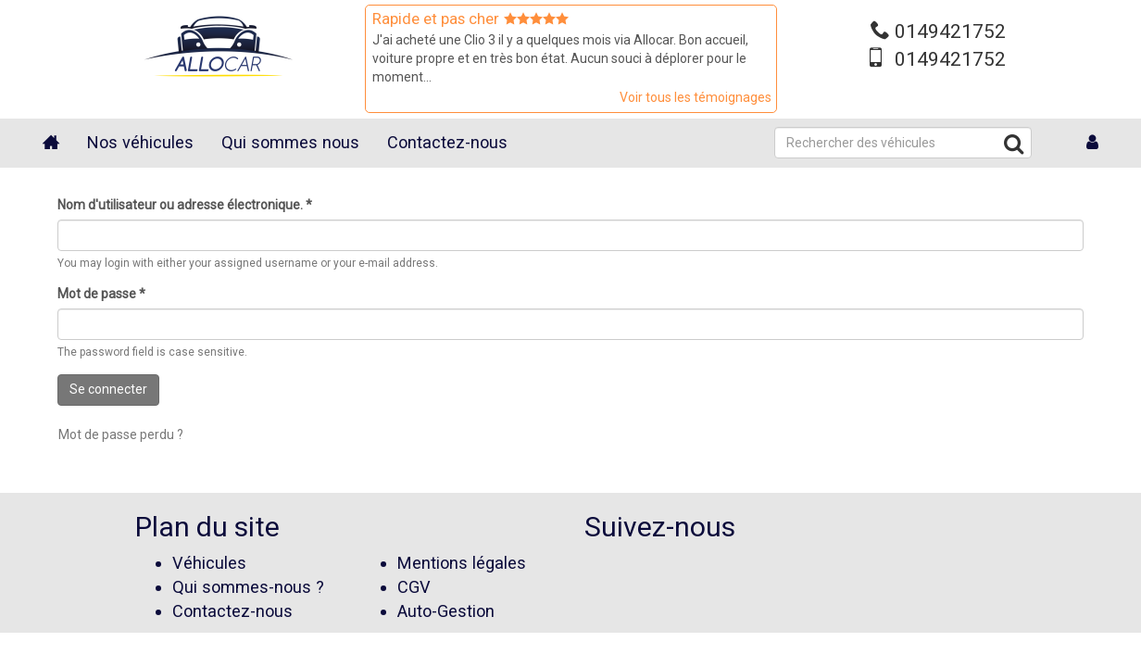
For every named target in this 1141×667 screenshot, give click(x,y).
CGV (414, 587)
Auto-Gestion (446, 611)
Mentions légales (461, 563)
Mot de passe (101, 293)
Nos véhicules (140, 142)
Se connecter (108, 389)
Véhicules (209, 563)
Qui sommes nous (290, 142)
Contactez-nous (447, 142)
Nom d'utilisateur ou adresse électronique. (184, 204)
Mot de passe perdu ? (120, 434)
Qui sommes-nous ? (248, 587)
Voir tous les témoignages (695, 97)
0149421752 (950, 31)
